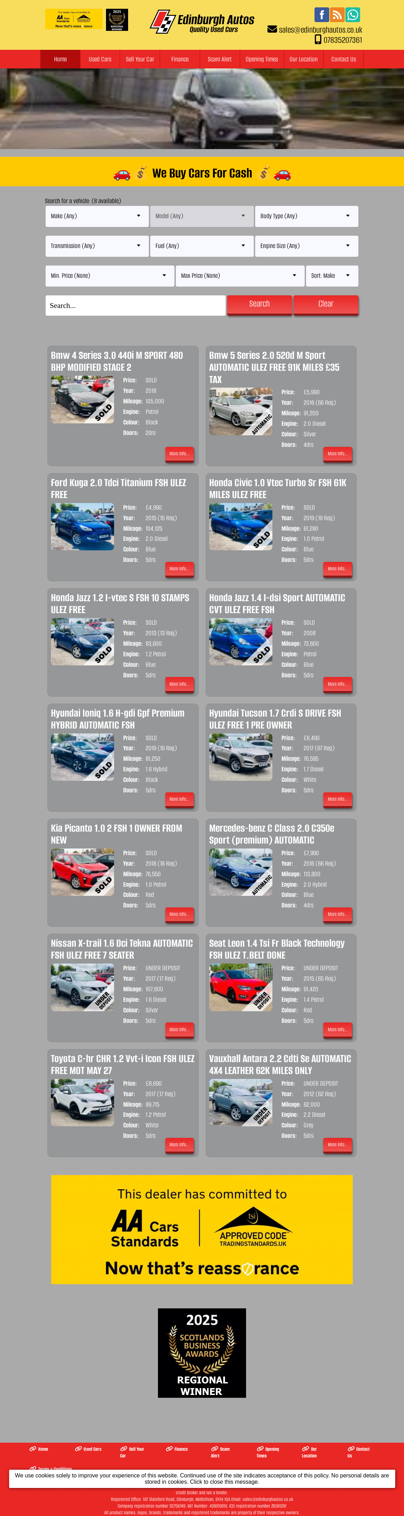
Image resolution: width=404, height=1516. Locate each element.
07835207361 (343, 40)
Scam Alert (220, 59)
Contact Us (343, 59)
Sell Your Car (140, 59)
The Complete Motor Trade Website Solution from (163, 1503)
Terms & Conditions (50, 1469)
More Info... (179, 453)
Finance (179, 59)
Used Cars (100, 59)
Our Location (304, 59)
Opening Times (262, 59)
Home (60, 59)
